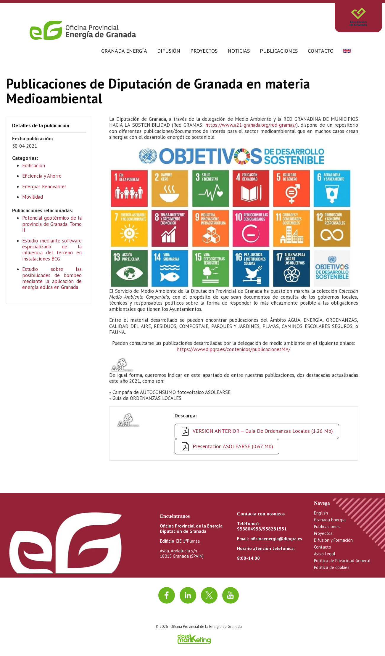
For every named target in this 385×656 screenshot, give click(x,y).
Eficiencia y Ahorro (42, 176)
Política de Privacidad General (342, 560)
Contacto (321, 50)
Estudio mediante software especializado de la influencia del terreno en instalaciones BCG (52, 249)
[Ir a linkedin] (188, 595)
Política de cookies (331, 567)
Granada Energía (124, 50)
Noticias (239, 50)
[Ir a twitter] (209, 595)
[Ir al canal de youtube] (230, 595)
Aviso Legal (324, 554)
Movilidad (32, 197)
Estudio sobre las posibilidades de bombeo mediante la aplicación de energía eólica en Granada (52, 278)
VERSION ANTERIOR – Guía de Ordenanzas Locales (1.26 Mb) (263, 430)
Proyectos (204, 50)
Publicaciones (279, 50)
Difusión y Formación (333, 540)
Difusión (168, 50)
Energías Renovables (44, 186)
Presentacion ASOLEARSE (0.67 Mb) (233, 446)
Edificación (33, 165)
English (321, 513)
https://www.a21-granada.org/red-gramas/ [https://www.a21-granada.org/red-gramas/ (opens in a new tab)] (250, 125)
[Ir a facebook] (166, 595)
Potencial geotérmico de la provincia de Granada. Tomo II (52, 224)
